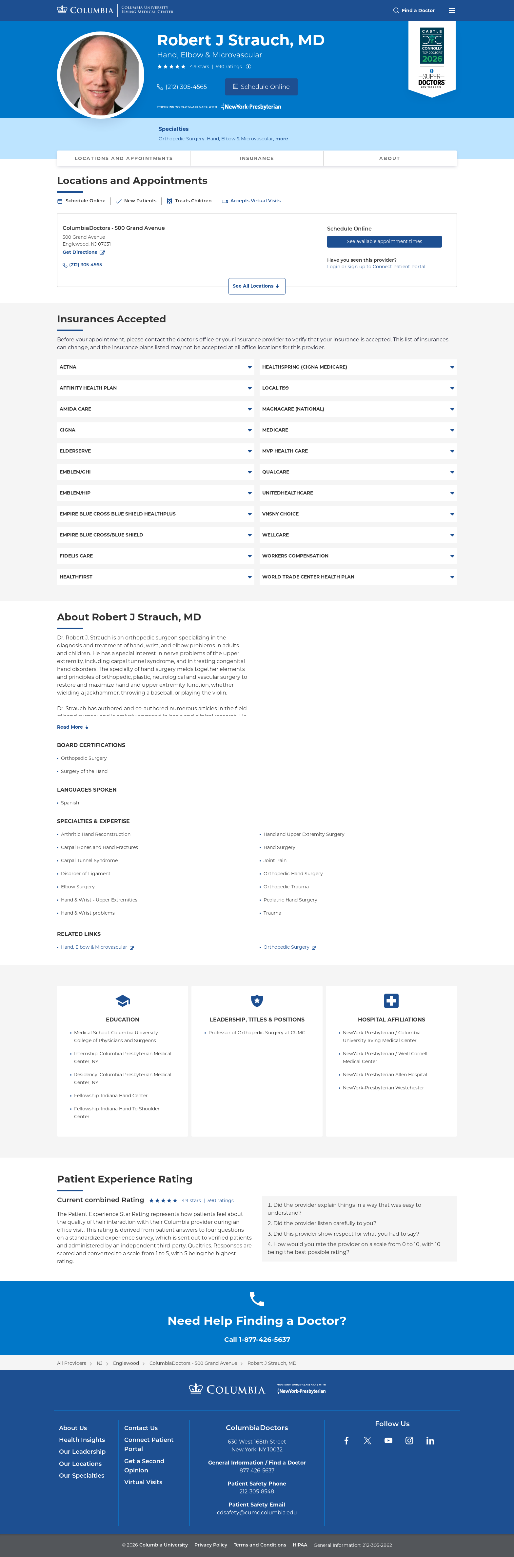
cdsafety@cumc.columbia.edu (257, 1512)
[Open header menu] (452, 10)
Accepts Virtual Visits (255, 201)
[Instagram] (409, 1440)
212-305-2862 (377, 1545)
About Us (73, 1429)
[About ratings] (250, 67)
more (281, 138)
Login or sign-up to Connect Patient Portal (376, 267)
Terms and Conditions (260, 1545)
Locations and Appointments (124, 158)
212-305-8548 (257, 1491)
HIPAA (300, 1545)
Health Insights (82, 1440)
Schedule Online (261, 87)
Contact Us (141, 1429)
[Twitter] (367, 1440)
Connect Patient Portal (149, 1445)
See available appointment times (384, 241)
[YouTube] (388, 1440)
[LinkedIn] (430, 1440)
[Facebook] (346, 1440)
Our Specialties (81, 1476)
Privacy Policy (210, 1545)
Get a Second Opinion (144, 1466)
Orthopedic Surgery (286, 947)
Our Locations (80, 1464)
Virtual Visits (143, 1483)
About (389, 158)
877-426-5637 (257, 1470)
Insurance (257, 158)
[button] (257, 286)
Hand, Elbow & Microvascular (94, 947)
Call (257, 1340)
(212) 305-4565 (186, 87)
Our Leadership (82, 1452)
